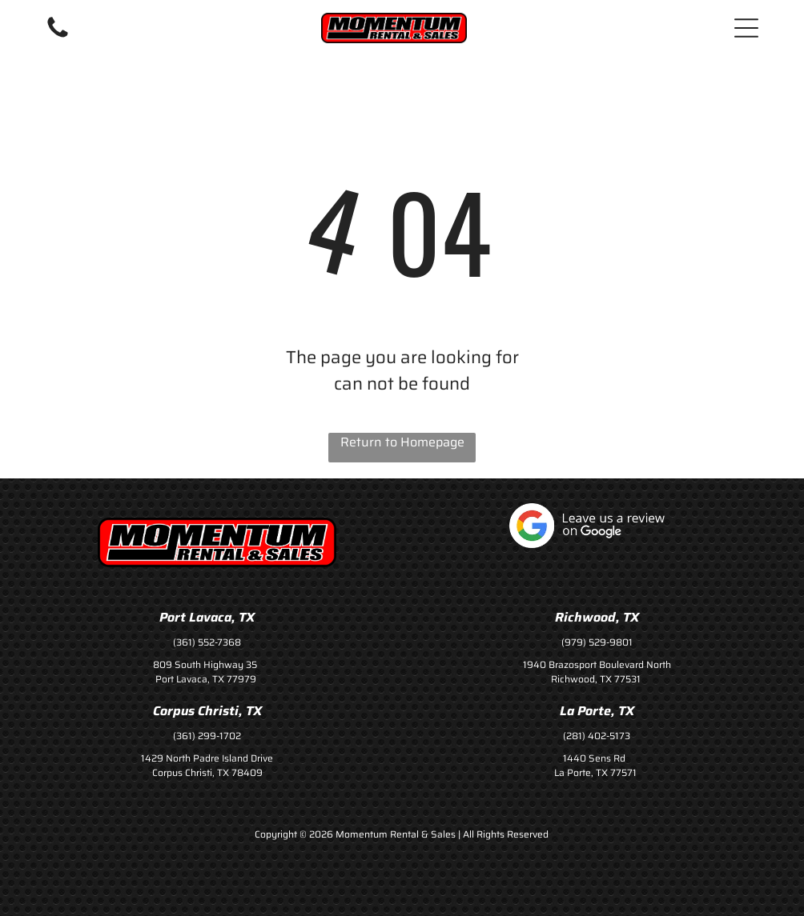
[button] (746, 28)
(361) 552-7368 (207, 642)
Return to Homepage (402, 442)
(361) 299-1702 (207, 735)
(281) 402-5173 (596, 735)
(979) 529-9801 (597, 642)
